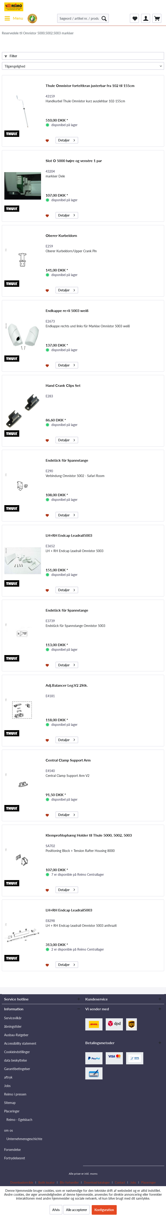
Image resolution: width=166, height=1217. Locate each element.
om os (8, 1130)
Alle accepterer (76, 1210)
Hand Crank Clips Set (63, 385)
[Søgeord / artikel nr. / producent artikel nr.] (83, 18)
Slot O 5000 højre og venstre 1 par (74, 160)
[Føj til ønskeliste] (48, 140)
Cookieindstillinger (17, 1052)
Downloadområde (21, 1182)
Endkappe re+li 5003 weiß (67, 310)
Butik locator (46, 1182)
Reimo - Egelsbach (19, 1120)
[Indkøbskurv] (156, 18)
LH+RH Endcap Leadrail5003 (69, 535)
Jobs (7, 1086)
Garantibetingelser (17, 1069)
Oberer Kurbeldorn (61, 235)
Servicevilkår (13, 1018)
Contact (120, 1182)
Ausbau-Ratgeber (16, 1035)
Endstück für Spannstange (67, 460)
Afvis (56, 1210)
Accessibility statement (20, 1043)
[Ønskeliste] (134, 18)
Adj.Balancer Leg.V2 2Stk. (67, 685)
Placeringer (11, 1111)
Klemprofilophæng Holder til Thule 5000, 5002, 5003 (89, 835)
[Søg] (104, 18)
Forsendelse (12, 1150)
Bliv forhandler (69, 1182)
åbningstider (13, 1026)
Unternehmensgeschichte (24, 1139)
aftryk (8, 1077)
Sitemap (10, 1103)
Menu (14, 18)
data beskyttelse (15, 1060)
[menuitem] (13, 18)
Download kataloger (97, 1182)
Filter (11, 56)
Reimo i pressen (15, 1094)
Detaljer (66, 139)
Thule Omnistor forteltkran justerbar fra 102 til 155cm (90, 85)
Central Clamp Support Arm (68, 760)
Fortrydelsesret (14, 1158)
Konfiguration (104, 1210)
